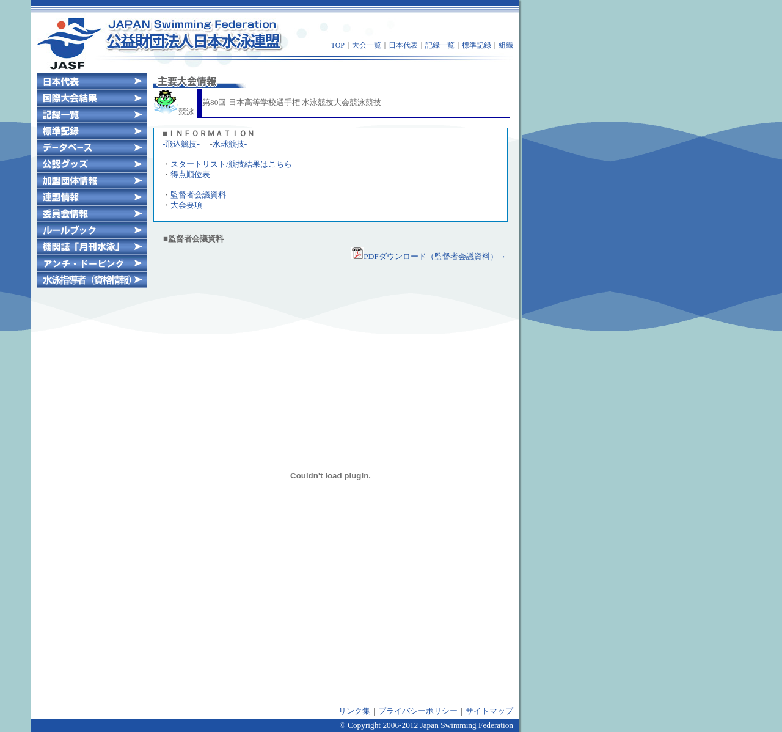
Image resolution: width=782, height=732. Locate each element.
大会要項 (186, 205)
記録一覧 (440, 45)
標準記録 (476, 45)
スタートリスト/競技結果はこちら (231, 164)
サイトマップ (489, 711)
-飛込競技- (181, 143)
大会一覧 (366, 45)
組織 (506, 45)
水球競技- (230, 143)
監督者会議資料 (198, 194)
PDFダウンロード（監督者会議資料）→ (428, 256)
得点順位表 (190, 174)
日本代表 (403, 45)
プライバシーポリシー (418, 711)
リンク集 (354, 711)
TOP (338, 45)
